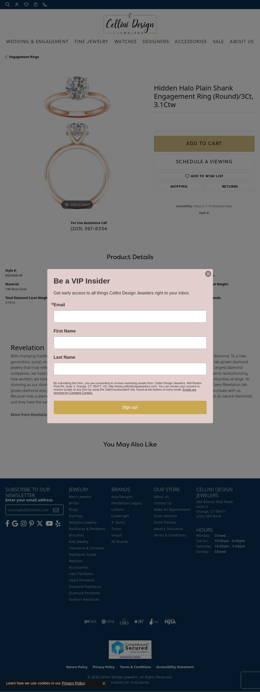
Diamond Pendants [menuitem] (84, 593)
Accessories (191, 41)
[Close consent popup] (104, 683)
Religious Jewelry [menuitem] (83, 522)
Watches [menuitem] (76, 561)
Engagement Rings (24, 57)
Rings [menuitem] (73, 509)
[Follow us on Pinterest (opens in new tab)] (31, 523)
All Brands (119, 541)
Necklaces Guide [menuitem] (82, 554)
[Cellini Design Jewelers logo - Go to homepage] (130, 21)
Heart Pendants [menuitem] (82, 580)
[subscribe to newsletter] (56, 510)
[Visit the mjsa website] (170, 622)
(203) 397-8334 (89, 229)
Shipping (179, 186)
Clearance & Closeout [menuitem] (86, 548)
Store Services (165, 516)
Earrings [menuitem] (76, 516)
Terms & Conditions (170, 535)
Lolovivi (117, 509)
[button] (7, 4)
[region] (77, 139)
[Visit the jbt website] (139, 622)
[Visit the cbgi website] (124, 622)
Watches (125, 41)
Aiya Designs (121, 496)
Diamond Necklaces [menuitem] (85, 586)
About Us (242, 41)
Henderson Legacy (126, 503)
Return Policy (77, 667)
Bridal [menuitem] (74, 503)
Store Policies (165, 522)
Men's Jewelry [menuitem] (80, 496)
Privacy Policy (104, 667)
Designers (156, 41)
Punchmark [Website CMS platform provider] (140, 683)
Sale (218, 41)
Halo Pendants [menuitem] (81, 574)
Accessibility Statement (175, 667)
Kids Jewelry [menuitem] (78, 541)
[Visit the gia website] (108, 622)
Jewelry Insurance (168, 529)
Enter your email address (29, 499)
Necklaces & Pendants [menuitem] (87, 529)
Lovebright (120, 516)
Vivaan (116, 535)
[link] (45, 4)
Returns (230, 186)
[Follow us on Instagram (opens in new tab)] (23, 523)
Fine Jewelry (91, 41)
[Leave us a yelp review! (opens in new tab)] (58, 523)
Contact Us (163, 503)
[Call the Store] (208, 516)
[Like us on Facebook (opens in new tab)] (7, 523)
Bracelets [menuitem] (76, 535)
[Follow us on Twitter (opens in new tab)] (40, 523)
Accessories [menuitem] (78, 567)
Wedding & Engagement (37, 41)
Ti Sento (118, 522)
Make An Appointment (172, 509)
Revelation (140, 275)
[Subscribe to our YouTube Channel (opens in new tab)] (49, 523)
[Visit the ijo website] (90, 622)
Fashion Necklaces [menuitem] (84, 599)
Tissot (116, 529)
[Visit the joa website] (154, 622)
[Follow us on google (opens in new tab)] (15, 523)
